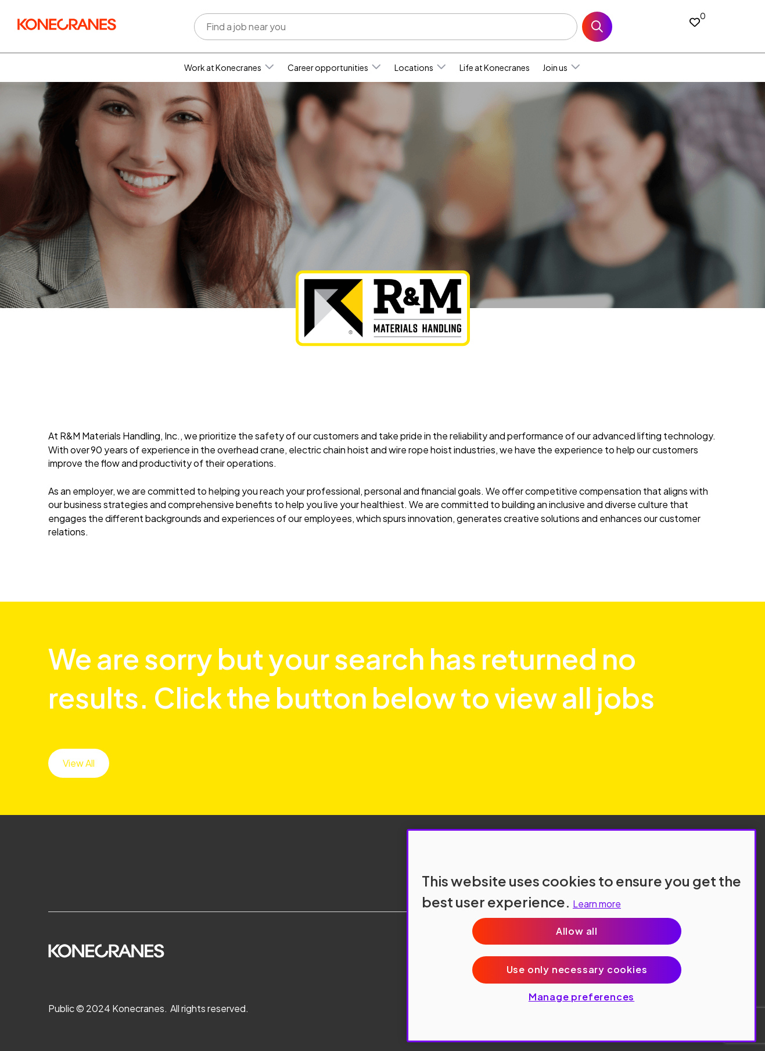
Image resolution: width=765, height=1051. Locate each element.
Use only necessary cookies (577, 969)
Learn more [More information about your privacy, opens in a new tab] (597, 904)
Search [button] (597, 27)
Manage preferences (581, 997)
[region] (581, 936)
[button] (269, 67)
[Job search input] (385, 26)
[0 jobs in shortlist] (694, 21)
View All (79, 763)
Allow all (577, 931)
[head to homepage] (66, 24)
